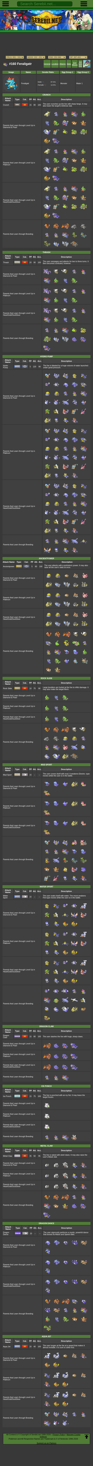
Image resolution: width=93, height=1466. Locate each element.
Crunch (6, 105)
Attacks (63, 64)
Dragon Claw (6, 1036)
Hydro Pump (5, 367)
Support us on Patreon (46, 1443)
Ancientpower (8, 566)
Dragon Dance (6, 1233)
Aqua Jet (6, 1347)
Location (54, 64)
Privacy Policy (59, 1434)
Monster (63, 83)
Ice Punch (7, 1096)
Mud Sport (7, 775)
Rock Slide (7, 688)
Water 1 (79, 83)
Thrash (6, 262)
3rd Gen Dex (80, 64)
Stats (69, 64)
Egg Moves (75, 64)
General (47, 64)
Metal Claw (7, 1156)
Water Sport (5, 897)
